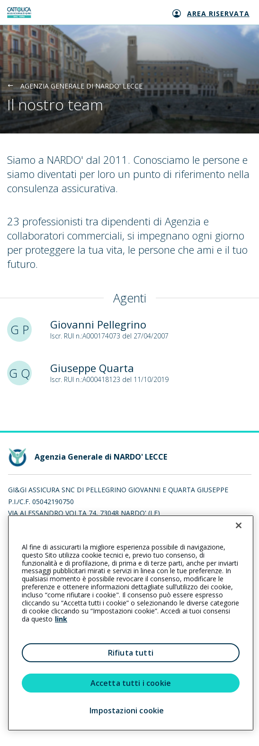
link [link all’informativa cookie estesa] (61, 618)
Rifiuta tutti (130, 653)
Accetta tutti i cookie (130, 683)
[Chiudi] (238, 525)
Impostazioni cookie (126, 710)
